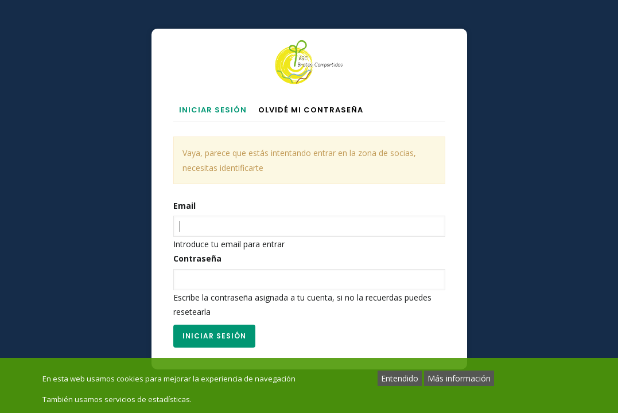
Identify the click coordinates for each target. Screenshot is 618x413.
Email (184, 205)
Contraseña (197, 258)
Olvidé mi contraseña (310, 109)
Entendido (399, 378)
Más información (459, 378)
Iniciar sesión (215, 111)
